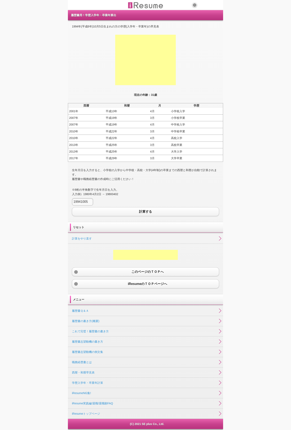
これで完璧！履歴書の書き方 (90, 331)
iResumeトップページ (86, 413)
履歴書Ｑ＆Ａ (80, 310)
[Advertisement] (145, 60)
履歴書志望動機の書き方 (87, 341)
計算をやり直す (82, 238)
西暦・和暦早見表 (83, 372)
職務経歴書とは (82, 362)
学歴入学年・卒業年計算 (87, 382)
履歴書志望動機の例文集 (87, 352)
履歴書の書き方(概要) (85, 321)
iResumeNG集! (81, 393)
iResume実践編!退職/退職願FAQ (92, 403)
